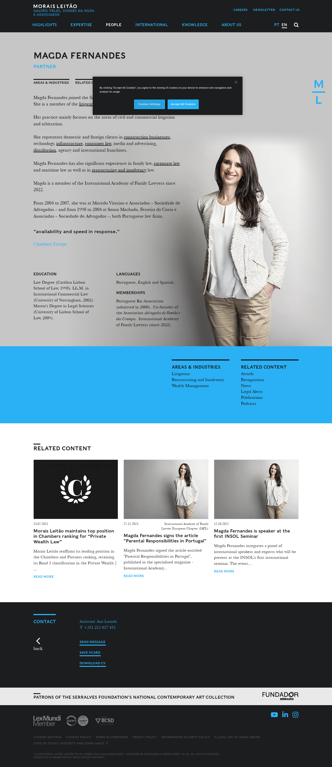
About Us (231, 25)
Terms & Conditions (111, 737)
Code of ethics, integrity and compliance (71, 743)
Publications (252, 397)
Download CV (93, 663)
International (151, 25)
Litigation (181, 373)
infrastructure (69, 143)
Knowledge (195, 25)
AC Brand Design (60, 757)
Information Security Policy (185, 737)
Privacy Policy (144, 737)
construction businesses (147, 137)
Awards (247, 373)
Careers (240, 10)
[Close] (236, 82)
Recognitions (252, 379)
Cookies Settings (47, 737)
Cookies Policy (78, 737)
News (246, 385)
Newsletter (264, 10)
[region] (168, 96)
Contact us (289, 10)
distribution (44, 150)
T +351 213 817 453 (98, 627)
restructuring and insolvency (119, 170)
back (37, 648)
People (114, 25)
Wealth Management (190, 385)
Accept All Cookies (183, 104)
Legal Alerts (252, 391)
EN (284, 25)
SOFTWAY (98, 757)
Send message (92, 642)
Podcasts (248, 403)
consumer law (98, 143)
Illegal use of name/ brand (237, 737)
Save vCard (90, 652)
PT (276, 25)
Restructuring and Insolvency (198, 379)
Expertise (81, 25)
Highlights (44, 25)
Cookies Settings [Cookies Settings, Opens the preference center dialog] (149, 104)
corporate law (167, 163)
